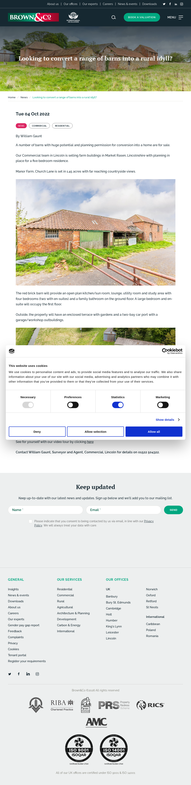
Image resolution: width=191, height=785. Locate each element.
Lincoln (111, 638)
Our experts (90, 4)
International (65, 631)
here (90, 442)
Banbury (112, 596)
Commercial (65, 595)
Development (66, 619)
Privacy (13, 643)
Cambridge (113, 608)
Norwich (152, 589)
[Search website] (114, 17)
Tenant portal (17, 655)
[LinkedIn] (176, 4)
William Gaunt (31, 136)
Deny (37, 431)
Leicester (112, 632)
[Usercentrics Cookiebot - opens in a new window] (164, 351)
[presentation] (88, 540)
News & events (127, 4)
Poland (151, 630)
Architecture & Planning (73, 613)
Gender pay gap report (23, 625)
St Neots (152, 607)
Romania (152, 636)
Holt (109, 614)
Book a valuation (142, 17)
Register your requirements (27, 661)
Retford (151, 601)
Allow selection (95, 431)
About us (53, 4)
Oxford (150, 595)
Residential (64, 589)
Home (12, 97)
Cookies (13, 649)
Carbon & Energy (68, 625)
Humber (111, 620)
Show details (165, 419)
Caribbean (153, 624)
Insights (13, 589)
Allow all (154, 431)
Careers (108, 4)
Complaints (16, 637)
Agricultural (65, 607)
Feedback (15, 631)
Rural (60, 601)
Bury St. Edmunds (118, 602)
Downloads (149, 4)
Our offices (70, 4)
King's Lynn (114, 626)
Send (173, 509)
